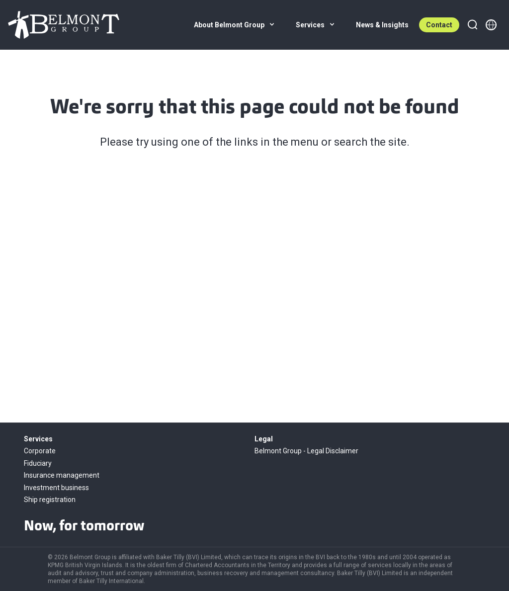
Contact (439, 25)
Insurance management (61, 475)
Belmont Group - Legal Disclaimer (306, 451)
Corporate (40, 451)
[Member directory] (491, 25)
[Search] (472, 25)
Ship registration (50, 500)
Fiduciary (38, 463)
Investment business (56, 488)
